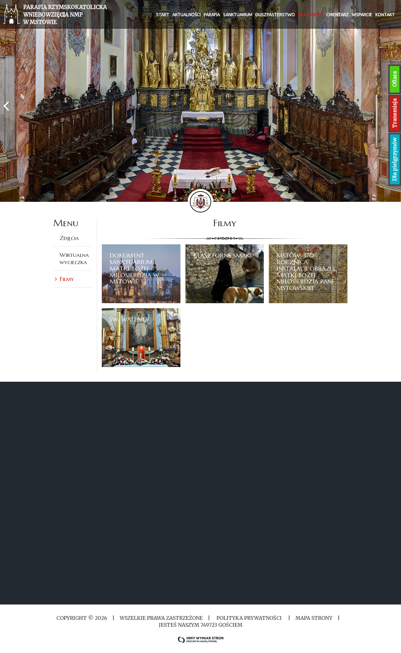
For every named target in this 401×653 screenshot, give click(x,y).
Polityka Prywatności (249, 618)
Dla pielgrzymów (395, 159)
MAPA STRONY (313, 618)
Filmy (67, 279)
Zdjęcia (69, 238)
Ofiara (394, 79)
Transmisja (394, 113)
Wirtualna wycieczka (74, 258)
